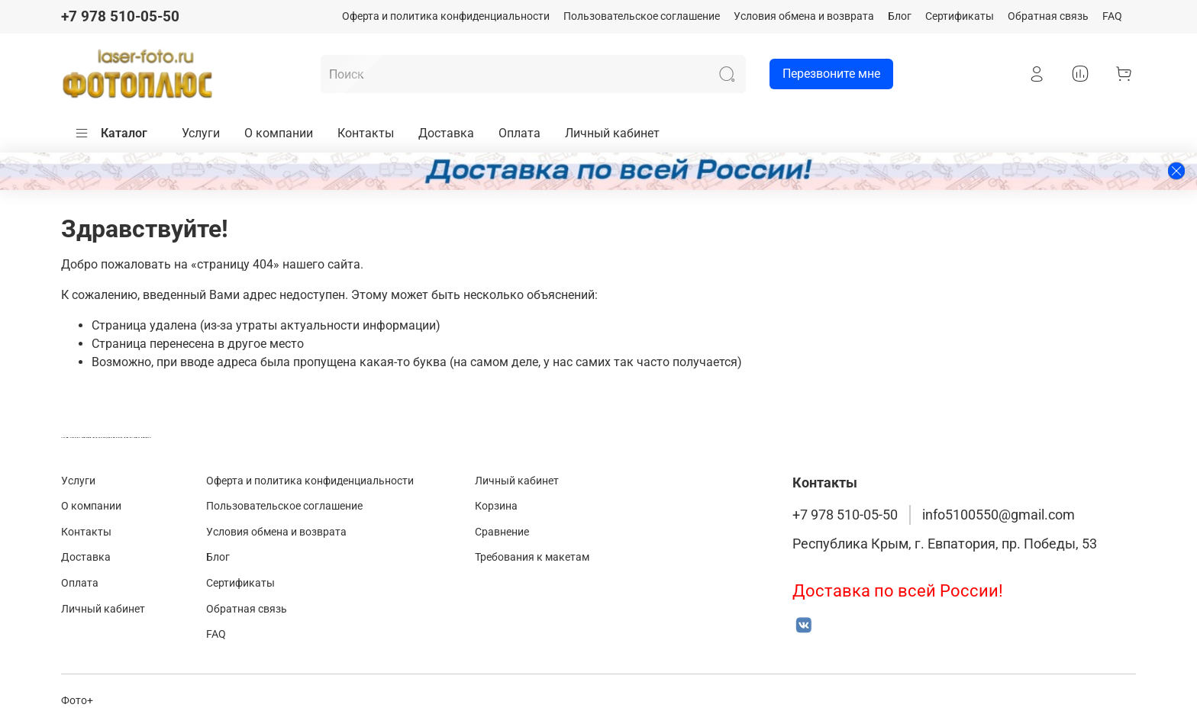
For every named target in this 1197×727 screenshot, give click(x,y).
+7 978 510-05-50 (120, 16)
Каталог (110, 133)
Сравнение (502, 532)
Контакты (365, 133)
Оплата (519, 133)
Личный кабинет (612, 133)
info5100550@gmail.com (998, 515)
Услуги (201, 133)
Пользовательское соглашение (641, 16)
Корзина (496, 506)
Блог (899, 16)
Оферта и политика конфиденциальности (446, 16)
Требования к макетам (532, 557)
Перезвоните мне (825, 74)
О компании (278, 133)
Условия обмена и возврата (804, 16)
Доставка (446, 133)
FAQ (1112, 16)
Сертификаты (959, 16)
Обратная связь (1048, 16)
